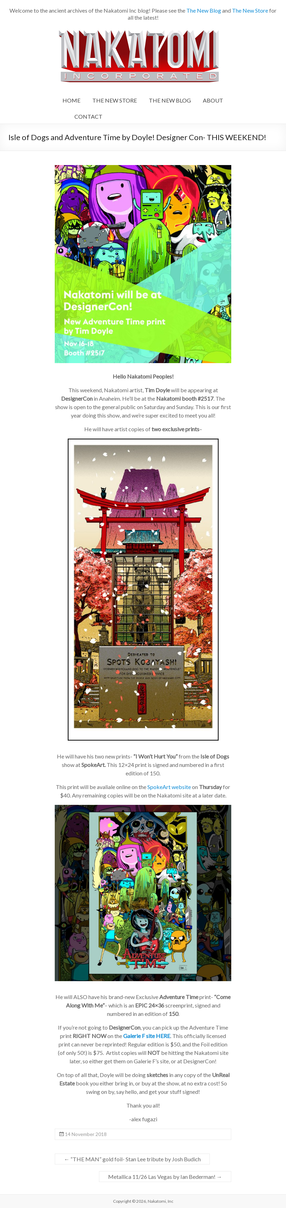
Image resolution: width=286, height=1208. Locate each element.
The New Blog (203, 10)
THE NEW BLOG (170, 100)
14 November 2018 (86, 1134)
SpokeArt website (169, 786)
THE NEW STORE (114, 100)
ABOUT (213, 100)
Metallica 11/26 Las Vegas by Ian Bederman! (165, 1176)
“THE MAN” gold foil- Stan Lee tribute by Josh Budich (132, 1159)
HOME (71, 100)
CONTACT (88, 116)
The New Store (250, 10)
